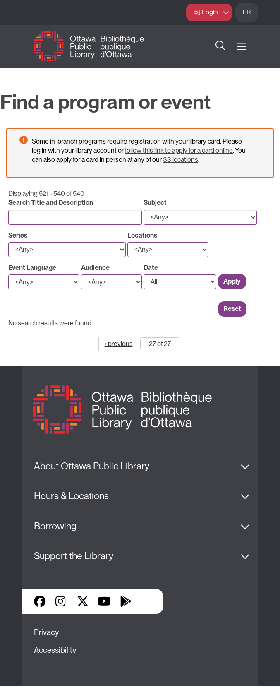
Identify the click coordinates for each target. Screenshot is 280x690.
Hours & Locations (71, 496)
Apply (232, 281)
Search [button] (220, 46)
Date (151, 268)
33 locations (180, 159)
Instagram (61, 601)
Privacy (46, 632)
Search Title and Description (50, 203)
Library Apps (147, 601)
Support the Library (73, 556)
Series (17, 235)
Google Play (126, 601)
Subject (155, 203)
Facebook (39, 601)
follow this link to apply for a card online (179, 150)
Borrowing (55, 526)
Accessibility (55, 650)
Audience (95, 268)
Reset (232, 309)
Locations (142, 235)
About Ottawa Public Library (91, 466)
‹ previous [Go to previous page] (119, 344)
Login (210, 12)
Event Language (32, 268)
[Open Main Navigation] (241, 46)
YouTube (104, 601)
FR (247, 12)
